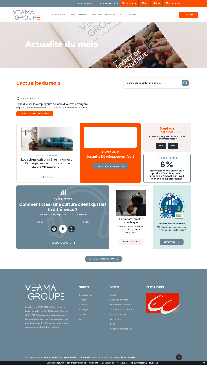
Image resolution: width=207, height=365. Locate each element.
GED (144, 3)
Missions (83, 15)
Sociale (82, 314)
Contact (189, 15)
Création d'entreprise (121, 329)
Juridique (84, 309)
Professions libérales (121, 304)
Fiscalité (83, 304)
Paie (156, 3)
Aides (122, 15)
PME (112, 324)
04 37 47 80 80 (82, 3)
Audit (81, 319)
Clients (72, 15)
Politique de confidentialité (77, 357)
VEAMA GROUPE (59, 15)
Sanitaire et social (119, 299)
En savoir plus (152, 363)
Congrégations (118, 314)
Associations (116, 319)
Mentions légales (53, 357)
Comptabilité (173, 3)
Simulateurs (111, 15)
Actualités (132, 15)
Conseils (83, 299)
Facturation (129, 3)
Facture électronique (106, 3)
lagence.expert (128, 357)
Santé (113, 295)
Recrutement (96, 15)
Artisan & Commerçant (122, 309)
